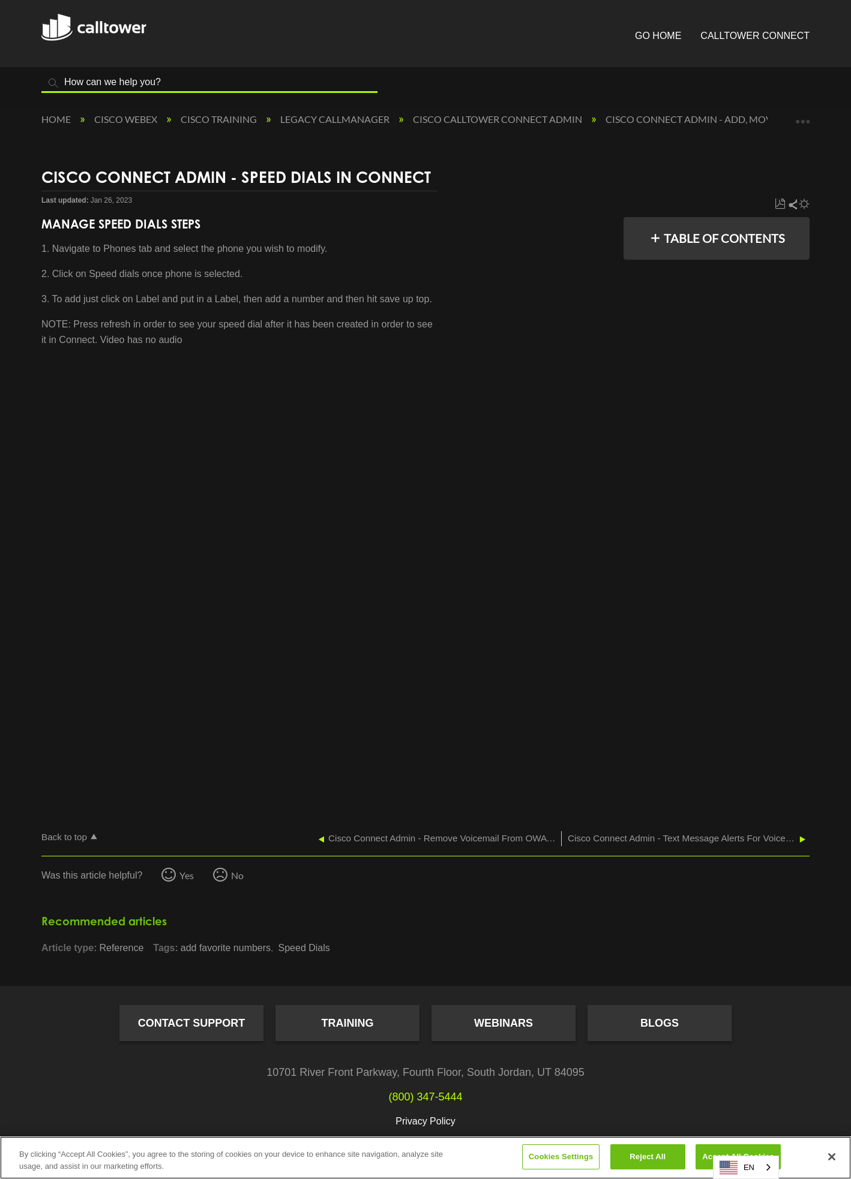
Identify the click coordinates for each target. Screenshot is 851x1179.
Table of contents (724, 238)
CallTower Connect (755, 36)
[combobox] (746, 1167)
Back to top (64, 837)
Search (53, 83)
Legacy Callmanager (335, 119)
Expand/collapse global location (802, 116)
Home (57, 119)
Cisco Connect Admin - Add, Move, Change (714, 119)
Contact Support (191, 1023)
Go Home (658, 36)
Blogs (659, 1023)
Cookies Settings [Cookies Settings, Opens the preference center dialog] (561, 1156)
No (237, 875)
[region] (425, 1157)
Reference (121, 948)
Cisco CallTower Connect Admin (498, 119)
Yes (186, 875)
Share (792, 204)
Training (348, 1023)
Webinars (503, 1023)
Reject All (648, 1156)
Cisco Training (220, 119)
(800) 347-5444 (425, 1097)
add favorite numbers (226, 948)
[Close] (832, 1157)
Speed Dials (304, 948)
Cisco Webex (126, 119)
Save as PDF (780, 204)
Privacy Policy (425, 1121)
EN (737, 1167)
